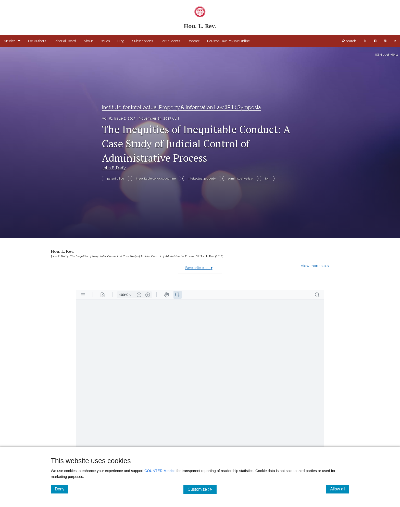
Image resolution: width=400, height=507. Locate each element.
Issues (105, 41)
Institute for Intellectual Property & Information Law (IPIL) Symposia (181, 107)
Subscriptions (142, 41)
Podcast (193, 41)
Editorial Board (65, 41)
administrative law (240, 178)
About (88, 41)
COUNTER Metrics (160, 471)
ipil (267, 178)
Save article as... (198, 268)
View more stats (315, 265)
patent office (115, 178)
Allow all (339, 489)
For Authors (37, 41)
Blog (120, 41)
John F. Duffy (114, 168)
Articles (9, 41)
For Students (170, 41)
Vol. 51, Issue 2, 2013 (118, 118)
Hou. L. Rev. (62, 251)
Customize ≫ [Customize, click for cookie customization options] (202, 489)
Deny (61, 489)
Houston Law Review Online (228, 41)
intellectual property (202, 178)
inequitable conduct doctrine (156, 178)
